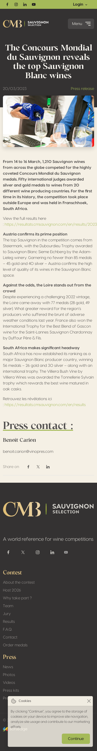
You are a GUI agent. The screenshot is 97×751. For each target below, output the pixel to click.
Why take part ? (17, 598)
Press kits (11, 690)
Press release (82, 89)
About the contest (19, 582)
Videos (9, 683)
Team (8, 606)
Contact (10, 637)
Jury (7, 614)
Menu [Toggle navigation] (82, 24)
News (8, 667)
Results (9, 622)
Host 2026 (12, 590)
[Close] (88, 701)
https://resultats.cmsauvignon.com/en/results (45, 405)
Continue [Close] (76, 739)
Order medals (15, 645)
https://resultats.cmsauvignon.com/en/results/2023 (51, 224)
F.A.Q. (7, 629)
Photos (9, 675)
